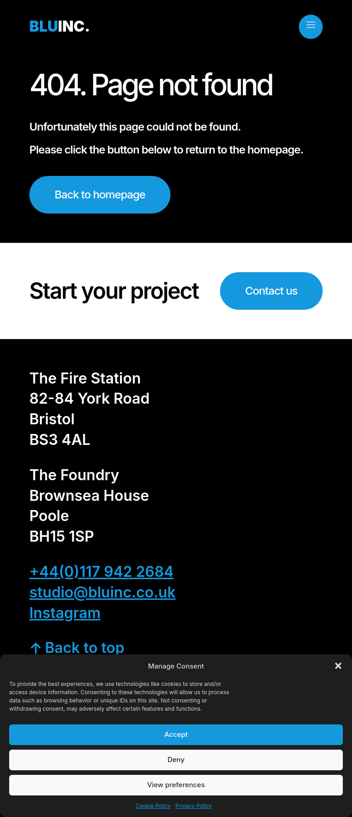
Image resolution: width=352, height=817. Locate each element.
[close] (310, 24)
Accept (175, 734)
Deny (175, 759)
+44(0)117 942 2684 (101, 572)
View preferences (176, 784)
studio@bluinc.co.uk (102, 592)
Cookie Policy (153, 805)
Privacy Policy (194, 805)
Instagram (64, 613)
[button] (338, 665)
